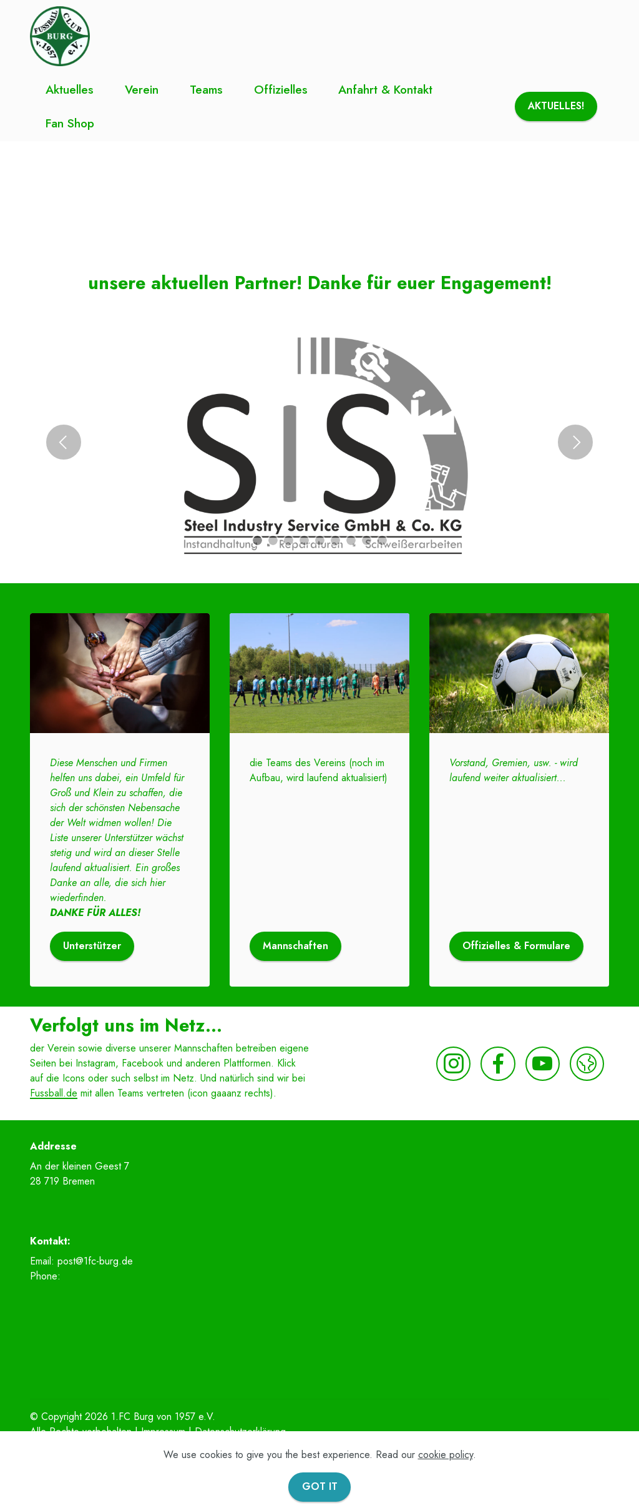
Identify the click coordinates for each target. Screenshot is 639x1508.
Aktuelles (70, 89)
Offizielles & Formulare (516, 946)
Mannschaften (295, 946)
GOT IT (320, 1486)
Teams (206, 89)
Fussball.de (53, 1093)
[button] (63, 442)
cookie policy (445, 1454)
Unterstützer (92, 946)
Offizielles (281, 89)
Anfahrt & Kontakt (385, 89)
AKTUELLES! (556, 106)
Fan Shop (70, 123)
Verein (142, 89)
